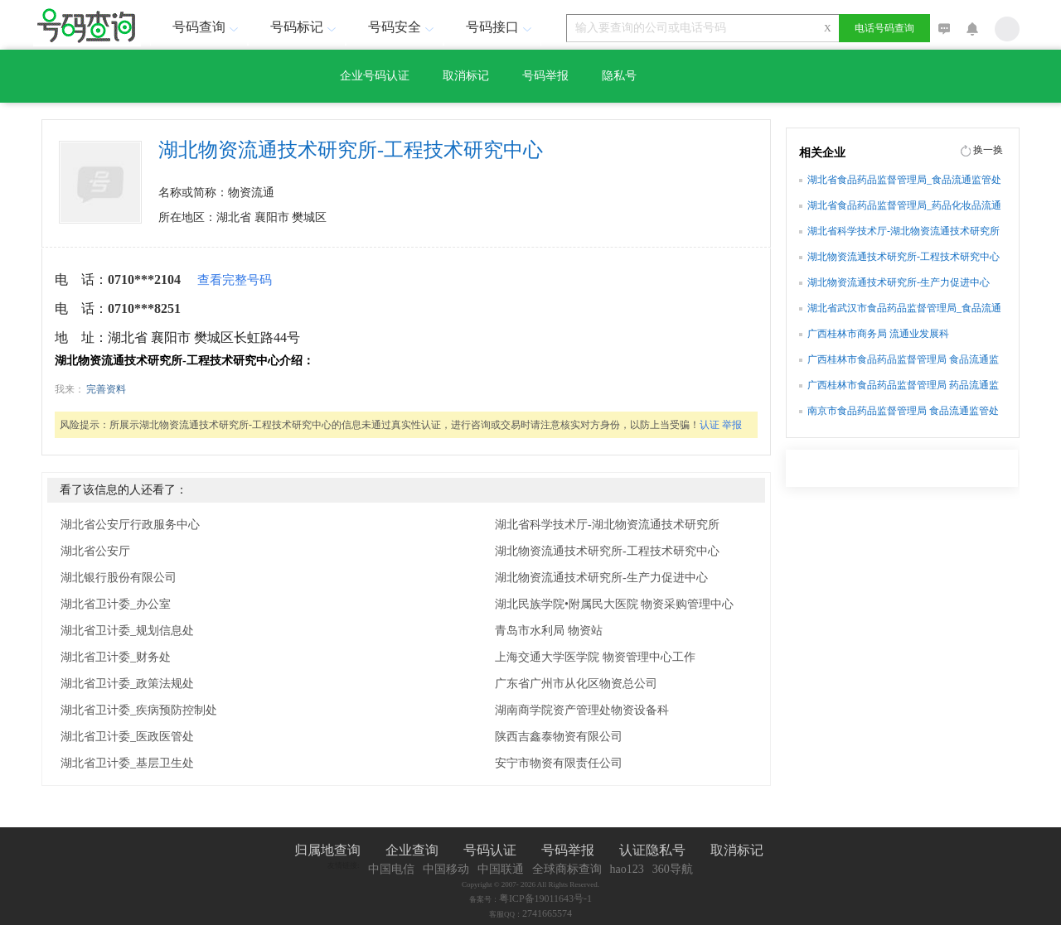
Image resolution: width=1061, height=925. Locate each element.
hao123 (627, 869)
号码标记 (305, 27)
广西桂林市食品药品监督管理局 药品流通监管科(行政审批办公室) (903, 386)
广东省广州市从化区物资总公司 (576, 683)
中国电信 (391, 869)
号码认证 (489, 850)
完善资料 (106, 389)
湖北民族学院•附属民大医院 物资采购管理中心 (614, 604)
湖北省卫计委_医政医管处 (127, 736)
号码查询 (207, 27)
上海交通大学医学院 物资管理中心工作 (595, 657)
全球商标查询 (567, 869)
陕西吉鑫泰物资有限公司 (559, 736)
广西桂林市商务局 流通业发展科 (878, 334)
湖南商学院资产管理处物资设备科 (582, 710)
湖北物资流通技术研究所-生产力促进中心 (601, 577)
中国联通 (500, 869)
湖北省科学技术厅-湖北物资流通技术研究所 (607, 524)
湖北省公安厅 (95, 551)
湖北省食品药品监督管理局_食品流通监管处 (904, 179)
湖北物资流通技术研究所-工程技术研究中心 (607, 551)
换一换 (988, 150)
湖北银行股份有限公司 (119, 577)
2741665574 (547, 913)
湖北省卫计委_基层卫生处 (127, 763)
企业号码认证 (374, 76)
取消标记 (466, 76)
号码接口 (500, 27)
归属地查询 (327, 850)
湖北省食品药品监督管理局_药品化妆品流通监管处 (904, 207)
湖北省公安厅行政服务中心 (130, 524)
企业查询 (411, 850)
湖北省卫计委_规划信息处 (127, 630)
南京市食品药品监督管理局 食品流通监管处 (903, 411)
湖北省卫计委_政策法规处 (127, 683)
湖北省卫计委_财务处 (116, 657)
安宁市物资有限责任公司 (559, 763)
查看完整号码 (234, 280)
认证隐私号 (652, 850)
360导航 (672, 869)
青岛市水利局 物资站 (549, 630)
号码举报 (545, 76)
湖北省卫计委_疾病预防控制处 (139, 710)
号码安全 (403, 27)
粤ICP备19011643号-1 (545, 898)
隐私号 (619, 76)
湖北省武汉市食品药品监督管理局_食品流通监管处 (904, 309)
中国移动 (446, 869)
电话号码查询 (884, 28)
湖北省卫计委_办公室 (116, 604)
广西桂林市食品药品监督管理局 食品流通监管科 (903, 361)
